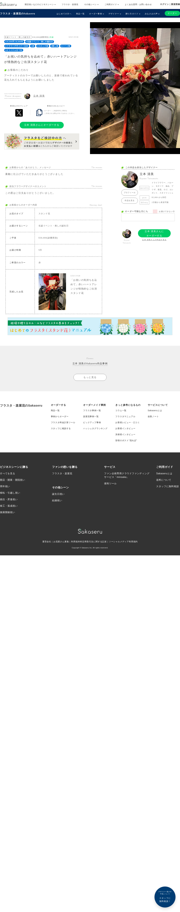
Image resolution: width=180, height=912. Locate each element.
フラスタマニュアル (125, 416)
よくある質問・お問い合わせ (138, 4)
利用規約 (75, 542)
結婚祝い (57, 500)
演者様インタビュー (125, 434)
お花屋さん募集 (61, 542)
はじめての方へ (64, 14)
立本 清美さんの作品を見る (154, 240)
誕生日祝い (58, 494)
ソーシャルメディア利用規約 (123, 542)
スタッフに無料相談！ (165, 896)
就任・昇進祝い (9, 499)
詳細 (51, 37)
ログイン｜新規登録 (170, 4)
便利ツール (110, 483)
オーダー (172, 13)
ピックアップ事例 (92, 422)
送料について (163, 480)
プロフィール (130, 193)
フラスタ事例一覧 (92, 410)
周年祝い (5, 486)
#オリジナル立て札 (13, 50)
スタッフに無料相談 (167, 486)
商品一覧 (80, 14)
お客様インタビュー (125, 428)
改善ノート (153, 416)
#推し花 (54, 46)
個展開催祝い (7, 512)
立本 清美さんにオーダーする (41, 125)
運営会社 (46, 542)
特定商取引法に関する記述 (93, 542)
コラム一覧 (120, 410)
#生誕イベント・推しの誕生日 (39, 42)
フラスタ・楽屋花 (70, 4)
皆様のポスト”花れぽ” (126, 440)
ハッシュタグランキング (95, 428)
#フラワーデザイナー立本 (16, 46)
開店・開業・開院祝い (12, 480)
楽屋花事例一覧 (91, 416)
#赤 (32, 46)
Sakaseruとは (155, 410)
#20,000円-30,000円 (14, 42)
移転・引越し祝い (10, 493)
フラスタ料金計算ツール (63, 422)
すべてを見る (7, 473)
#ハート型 (65, 46)
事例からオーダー (60, 416)
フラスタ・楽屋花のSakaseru (17, 13)
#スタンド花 (42, 46)
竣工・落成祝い (9, 506)
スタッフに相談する (61, 428)
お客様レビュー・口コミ (127, 422)
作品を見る (130, 200)
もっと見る (90, 377)
